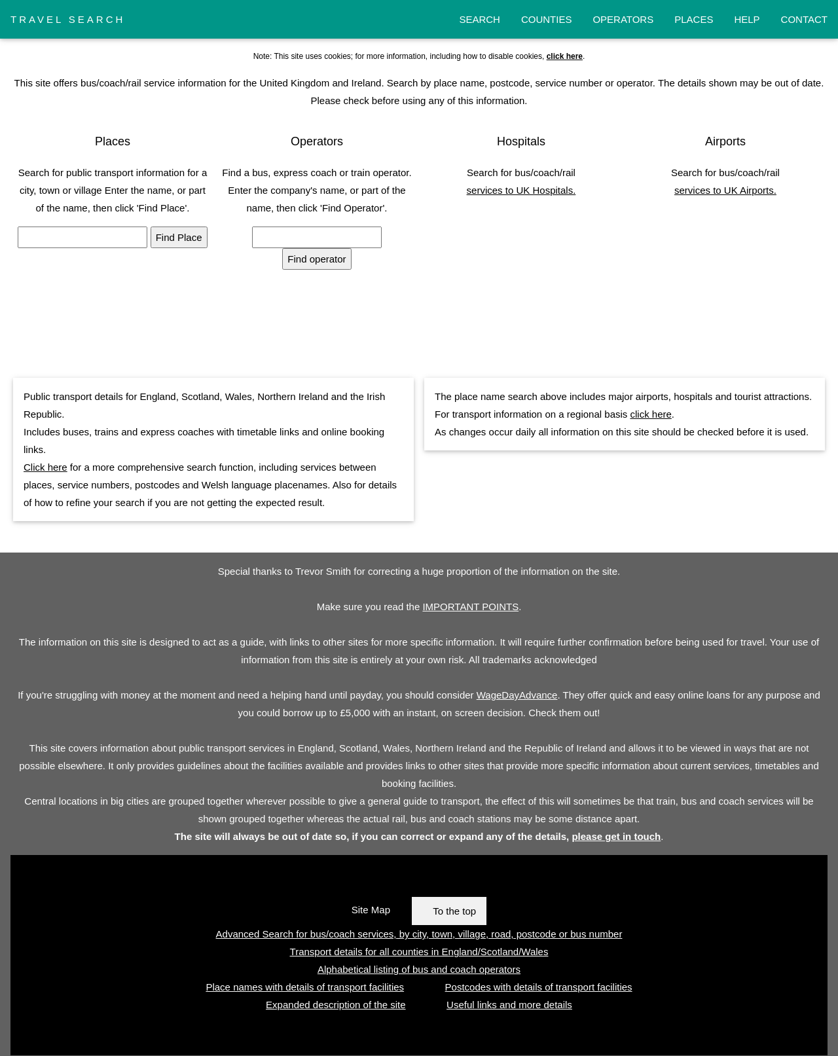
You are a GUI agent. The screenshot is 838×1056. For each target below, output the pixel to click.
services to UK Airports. (725, 190)
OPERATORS (622, 19)
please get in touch (616, 836)
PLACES (693, 19)
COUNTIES (546, 19)
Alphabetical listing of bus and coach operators (419, 969)
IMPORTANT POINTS (470, 606)
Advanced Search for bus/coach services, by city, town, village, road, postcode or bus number (419, 933)
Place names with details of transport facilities (305, 986)
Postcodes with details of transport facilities (538, 986)
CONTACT (804, 19)
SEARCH (479, 19)
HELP (746, 19)
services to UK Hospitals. (521, 190)
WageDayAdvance (517, 695)
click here (650, 414)
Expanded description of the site (335, 1004)
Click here (45, 467)
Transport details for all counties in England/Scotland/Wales (419, 951)
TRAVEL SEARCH (67, 19)
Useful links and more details (509, 1004)
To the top (454, 911)
